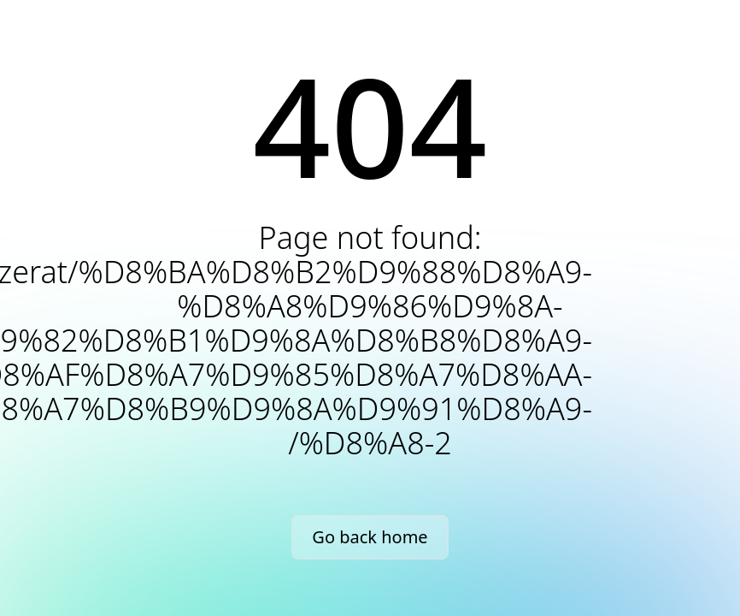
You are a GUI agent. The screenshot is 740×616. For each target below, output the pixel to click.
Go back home (369, 536)
